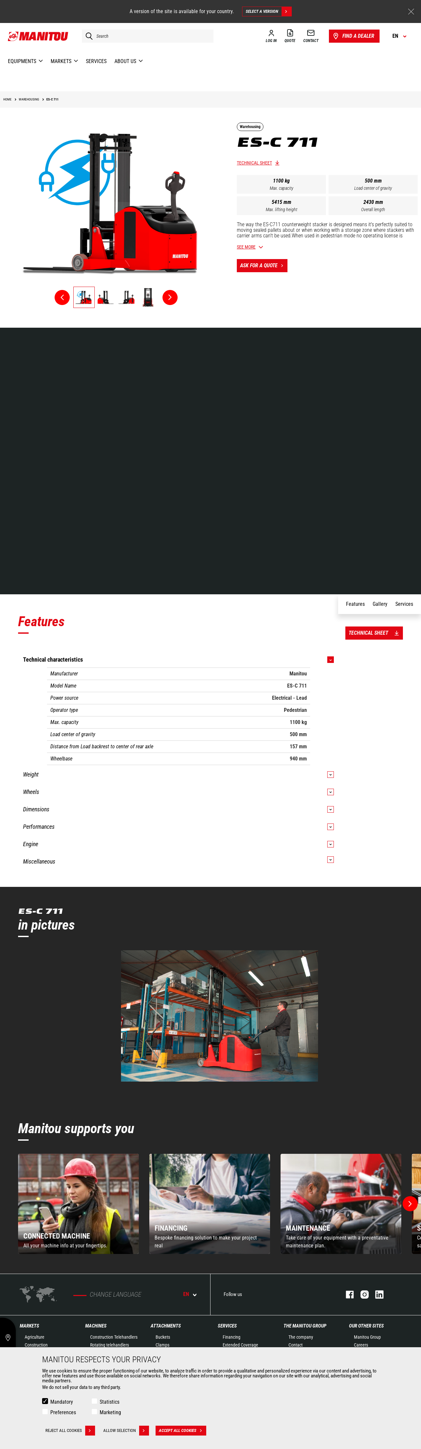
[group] (78, 1204)
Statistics (109, 1402)
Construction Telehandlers (113, 1337)
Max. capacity (281, 188)
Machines (96, 1326)
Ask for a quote (263, 265)
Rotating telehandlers (109, 1345)
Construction (36, 1345)
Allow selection (126, 1431)
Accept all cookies (182, 1431)
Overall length (373, 209)
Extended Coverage (240, 1345)
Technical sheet (254, 162)
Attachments (166, 1326)
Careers (361, 1345)
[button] (410, 1203)
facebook (346, 1294)
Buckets (163, 1337)
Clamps (162, 1345)
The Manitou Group (305, 1326)
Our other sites (366, 1326)
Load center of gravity (373, 188)
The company (300, 1337)
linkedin (376, 1294)
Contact (295, 1345)
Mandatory (61, 1402)
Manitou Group (367, 1337)
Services (227, 1326)
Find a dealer (353, 36)
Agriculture (34, 1337)
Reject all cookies (70, 1431)
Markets (29, 1326)
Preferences (63, 1412)
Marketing (110, 1412)
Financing (231, 1337)
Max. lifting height (281, 209)
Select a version (268, 11)
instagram (361, 1294)
